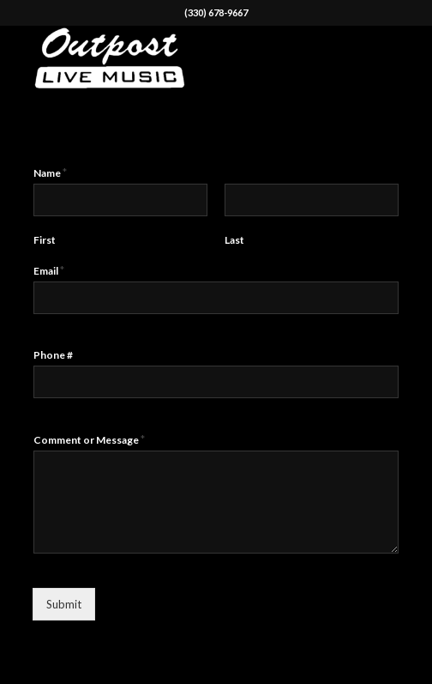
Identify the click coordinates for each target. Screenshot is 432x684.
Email (48, 270)
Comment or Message (89, 439)
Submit (63, 604)
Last (234, 239)
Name (50, 172)
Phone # (53, 354)
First (44, 239)
